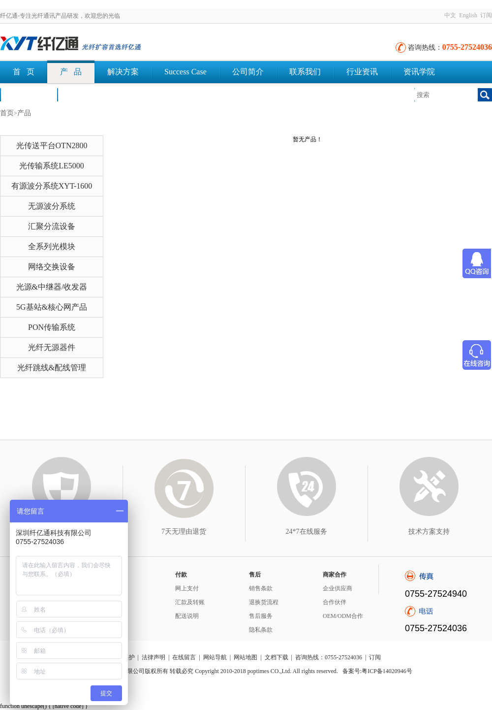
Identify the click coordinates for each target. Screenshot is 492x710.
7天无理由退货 (183, 531)
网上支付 (187, 588)
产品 (24, 113)
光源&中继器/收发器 (52, 287)
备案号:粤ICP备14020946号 (377, 671)
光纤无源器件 (51, 347)
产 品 (71, 71)
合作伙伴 (334, 602)
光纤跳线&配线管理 (51, 367)
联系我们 (305, 71)
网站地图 (245, 657)
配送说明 (187, 616)
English (468, 15)
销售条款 (261, 588)
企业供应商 (337, 588)
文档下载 (85, 94)
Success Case (185, 71)
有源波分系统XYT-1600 (51, 186)
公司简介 (248, 71)
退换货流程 (263, 602)
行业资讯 (362, 71)
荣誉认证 (28, 94)
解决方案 (123, 71)
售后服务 (261, 616)
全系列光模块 (51, 246)
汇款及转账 (190, 602)
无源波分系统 (51, 206)
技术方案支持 (429, 531)
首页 (7, 113)
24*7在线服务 (306, 531)
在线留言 (184, 657)
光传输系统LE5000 (51, 165)
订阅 (486, 15)
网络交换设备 (51, 266)
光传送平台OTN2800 (52, 145)
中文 (450, 15)
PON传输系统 (51, 327)
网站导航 (215, 657)
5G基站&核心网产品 (51, 307)
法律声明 (153, 657)
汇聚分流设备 (51, 226)
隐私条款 (261, 629)
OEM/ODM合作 (343, 616)
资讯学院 (419, 71)
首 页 (23, 71)
